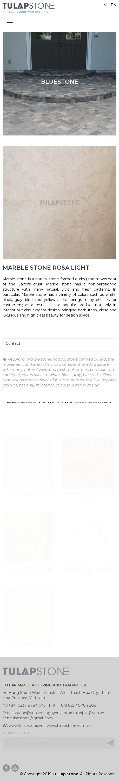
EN (113, 5)
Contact (13, 343)
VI (106, 5)
